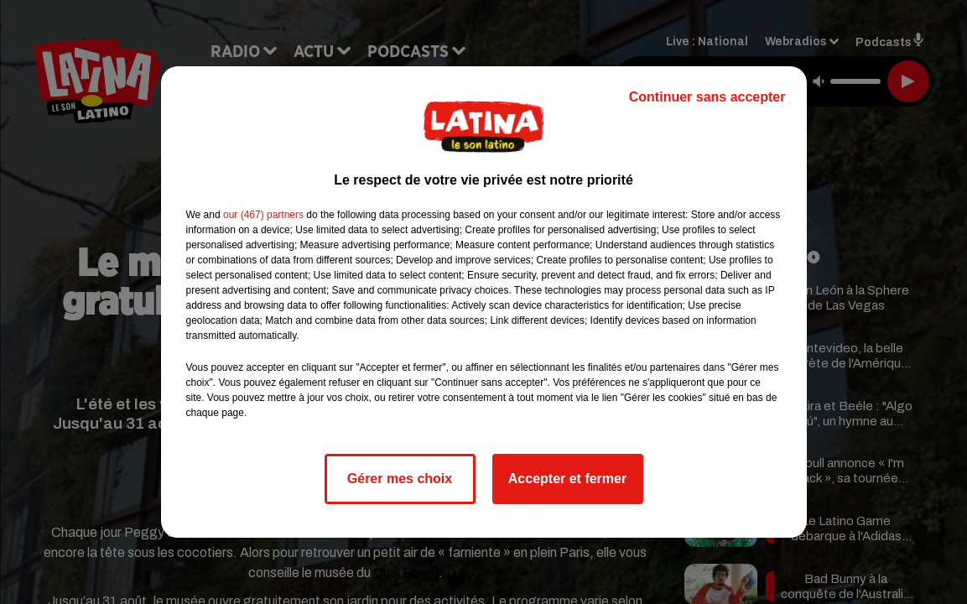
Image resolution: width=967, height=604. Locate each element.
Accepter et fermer (567, 478)
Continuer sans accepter (707, 97)
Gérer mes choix (399, 478)
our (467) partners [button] (263, 215)
